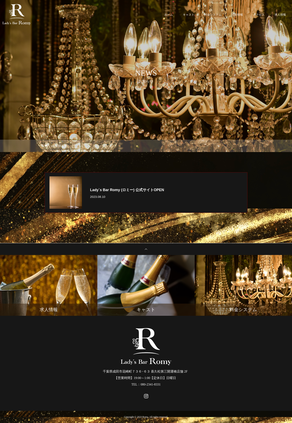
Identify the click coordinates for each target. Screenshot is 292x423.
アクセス (258, 14)
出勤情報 (237, 14)
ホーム (168, 14)
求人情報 (280, 14)
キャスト (188, 14)
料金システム (212, 14)
